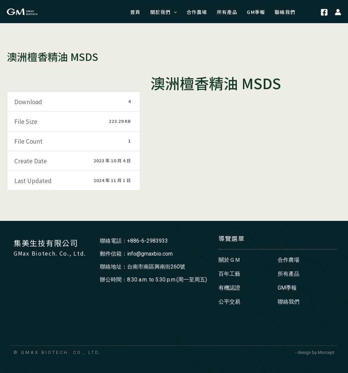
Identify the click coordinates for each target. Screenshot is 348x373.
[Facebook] (324, 12)
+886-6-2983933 (147, 241)
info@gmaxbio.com (150, 253)
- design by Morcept (314, 352)
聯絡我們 (288, 301)
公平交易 (229, 301)
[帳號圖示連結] (338, 11)
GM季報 (287, 288)
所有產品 (288, 274)
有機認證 (229, 288)
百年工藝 (229, 274)
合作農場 (288, 260)
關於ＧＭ (229, 260)
